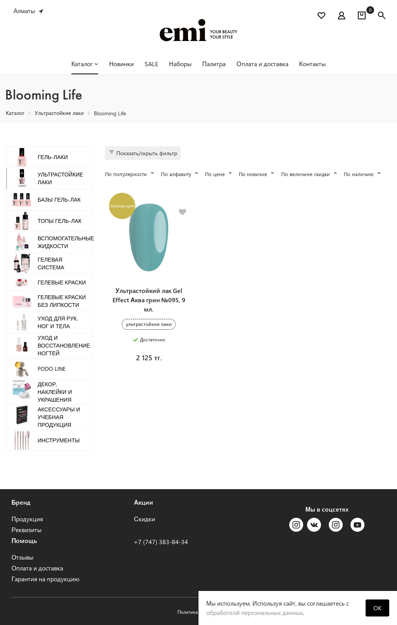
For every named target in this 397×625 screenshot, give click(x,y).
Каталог (84, 64)
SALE (151, 64)
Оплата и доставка (262, 64)
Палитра (214, 64)
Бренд (21, 502)
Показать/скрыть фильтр (143, 153)
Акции (143, 502)
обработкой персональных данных (254, 612)
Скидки (144, 519)
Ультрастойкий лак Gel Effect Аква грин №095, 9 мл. (148, 301)
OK (377, 608)
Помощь (24, 540)
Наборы (180, 64)
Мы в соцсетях (327, 509)
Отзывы (22, 557)
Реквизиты (27, 530)
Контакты (312, 64)
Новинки (121, 64)
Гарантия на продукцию (46, 579)
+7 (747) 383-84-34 (161, 542)
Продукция (27, 519)
